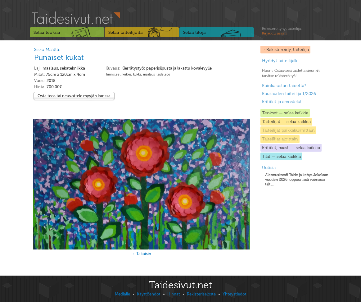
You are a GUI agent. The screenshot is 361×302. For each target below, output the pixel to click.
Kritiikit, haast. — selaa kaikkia (291, 147)
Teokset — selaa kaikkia (285, 113)
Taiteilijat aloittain (280, 139)
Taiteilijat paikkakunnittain (288, 130)
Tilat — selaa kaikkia (281, 156)
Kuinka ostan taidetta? (284, 85)
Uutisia (269, 167)
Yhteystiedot (234, 294)
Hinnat (173, 294)
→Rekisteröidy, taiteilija (285, 49)
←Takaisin (141, 253)
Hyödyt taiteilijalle (280, 60)
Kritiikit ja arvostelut (282, 101)
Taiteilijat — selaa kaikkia (286, 121)
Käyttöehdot (148, 294)
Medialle (122, 294)
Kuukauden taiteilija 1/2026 (289, 93)
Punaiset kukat (59, 57)
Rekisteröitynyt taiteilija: (282, 31)
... (296, 179)
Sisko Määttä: (47, 49)
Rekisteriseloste (201, 294)
